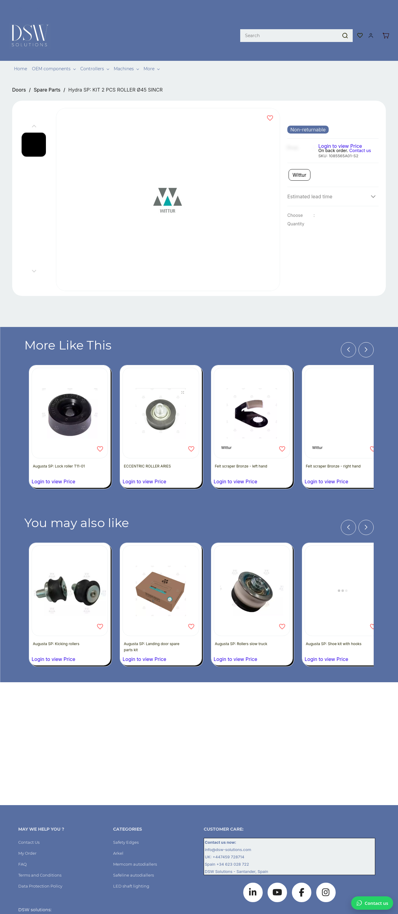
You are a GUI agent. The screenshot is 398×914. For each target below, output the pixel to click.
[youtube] (29, 7)
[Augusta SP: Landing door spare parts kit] (160, 578)
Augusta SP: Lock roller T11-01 (61, 456)
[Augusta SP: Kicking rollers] (69, 578)
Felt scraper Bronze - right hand (335, 456)
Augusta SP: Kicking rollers (58, 631)
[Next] (366, 337)
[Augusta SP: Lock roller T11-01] (69, 403)
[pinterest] (20, 7)
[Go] (344, 28)
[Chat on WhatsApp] (372, 903)
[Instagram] (326, 880)
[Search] (289, 28)
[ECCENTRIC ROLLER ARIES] (160, 403)
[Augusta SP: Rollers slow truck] (251, 578)
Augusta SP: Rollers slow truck (243, 631)
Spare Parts (47, 78)
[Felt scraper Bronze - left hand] (251, 403)
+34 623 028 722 (232, 852)
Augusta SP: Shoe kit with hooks (330, 634)
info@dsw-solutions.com (228, 837)
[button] (360, 28)
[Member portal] (371, 28)
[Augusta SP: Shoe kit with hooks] (342, 578)
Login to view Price (340, 134)
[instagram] (38, 7)
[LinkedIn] (253, 880)
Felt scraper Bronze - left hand (243, 456)
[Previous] (348, 337)
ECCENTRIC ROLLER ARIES (149, 456)
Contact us (360, 138)
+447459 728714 (229, 844)
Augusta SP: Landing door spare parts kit (148, 634)
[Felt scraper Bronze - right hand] (342, 403)
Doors (19, 78)
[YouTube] (277, 880)
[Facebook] (301, 880)
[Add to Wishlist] (270, 105)
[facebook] (11, 7)
